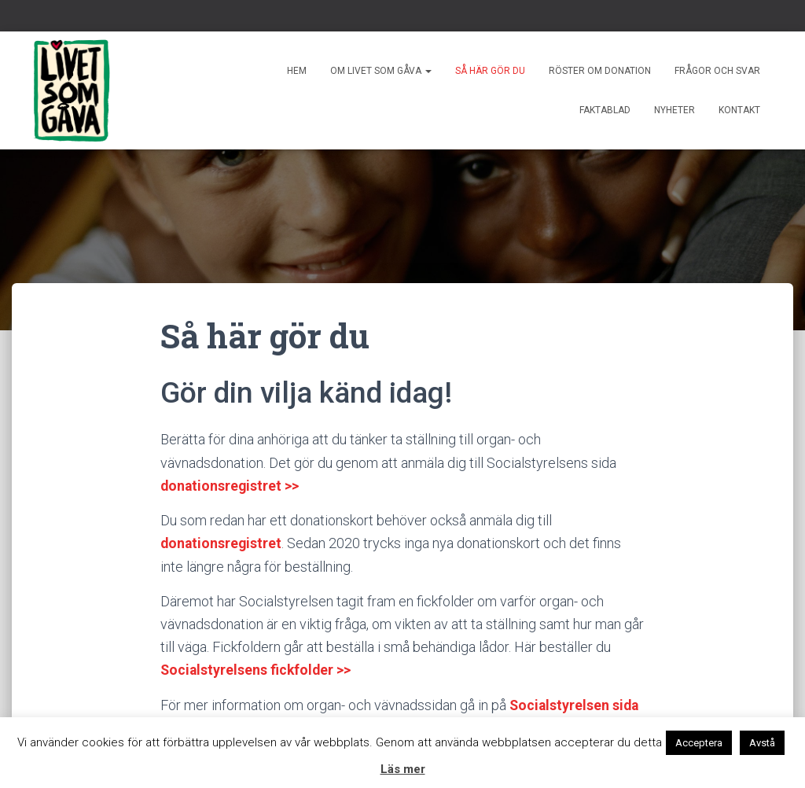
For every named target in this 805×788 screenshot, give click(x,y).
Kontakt (739, 110)
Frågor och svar (717, 70)
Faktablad (604, 110)
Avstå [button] (762, 743)
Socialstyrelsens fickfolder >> (257, 669)
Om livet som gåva (381, 70)
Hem (297, 70)
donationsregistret (222, 543)
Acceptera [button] (698, 743)
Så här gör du (490, 70)
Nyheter (674, 110)
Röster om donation (600, 70)
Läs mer (402, 769)
